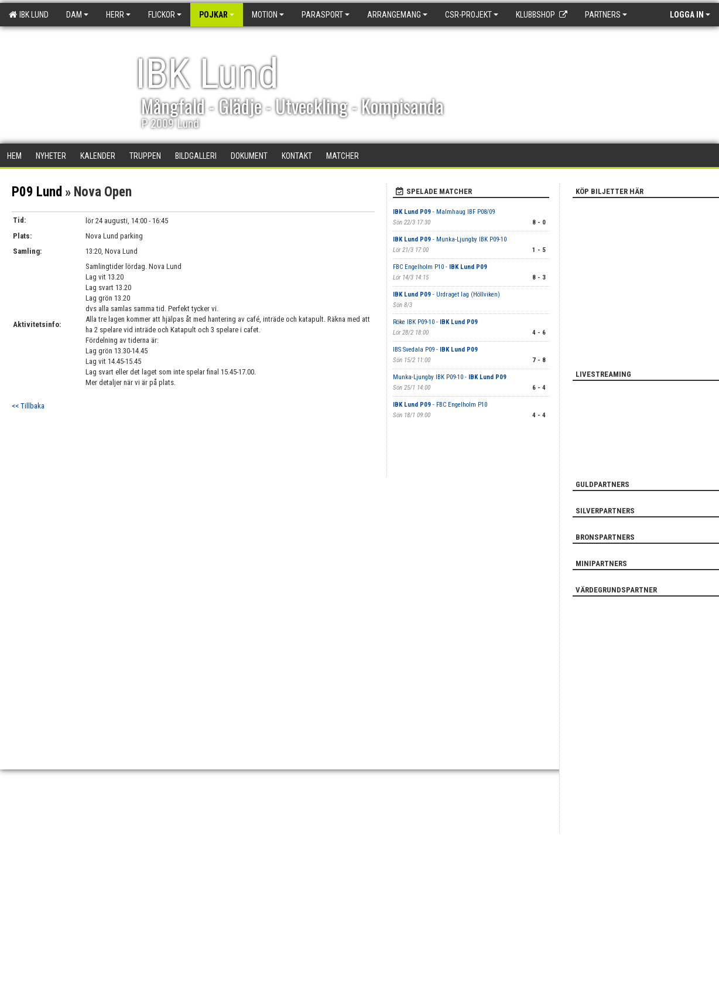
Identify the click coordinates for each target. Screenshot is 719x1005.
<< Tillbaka (28, 405)
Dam (77, 14)
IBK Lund (29, 14)
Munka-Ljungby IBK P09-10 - (449, 377)
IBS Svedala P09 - (435, 349)
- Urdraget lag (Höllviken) (446, 294)
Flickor (165, 14)
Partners (606, 14)
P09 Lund (37, 192)
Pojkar (216, 14)
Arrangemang (397, 14)
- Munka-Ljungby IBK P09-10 (449, 239)
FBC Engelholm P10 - (440, 267)
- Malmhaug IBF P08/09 (444, 212)
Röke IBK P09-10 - (435, 322)
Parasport (326, 14)
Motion (268, 14)
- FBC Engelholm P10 (440, 404)
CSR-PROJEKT (471, 14)
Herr (118, 14)
